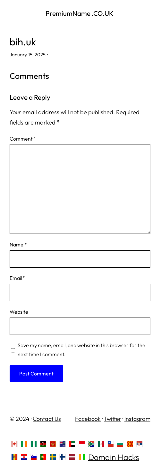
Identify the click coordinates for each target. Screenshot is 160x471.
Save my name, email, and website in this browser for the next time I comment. (81, 349)
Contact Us (47, 418)
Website (19, 312)
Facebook (88, 418)
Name (18, 244)
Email (17, 278)
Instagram (137, 418)
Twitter (112, 418)
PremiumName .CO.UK (80, 13)
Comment (23, 138)
